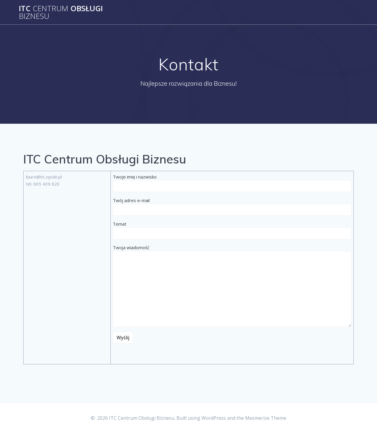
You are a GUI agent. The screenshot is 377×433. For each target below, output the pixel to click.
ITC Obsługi (61, 12)
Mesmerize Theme (265, 418)
